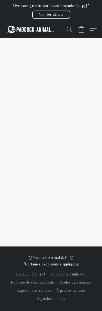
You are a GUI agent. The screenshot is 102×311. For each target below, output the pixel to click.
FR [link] (34, 274)
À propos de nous (70, 290)
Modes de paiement (75, 282)
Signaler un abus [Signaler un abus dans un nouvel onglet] (51, 298)
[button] (51, 15)
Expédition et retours (34, 290)
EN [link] (42, 274)
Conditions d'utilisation (69, 274)
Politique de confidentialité (32, 282)
